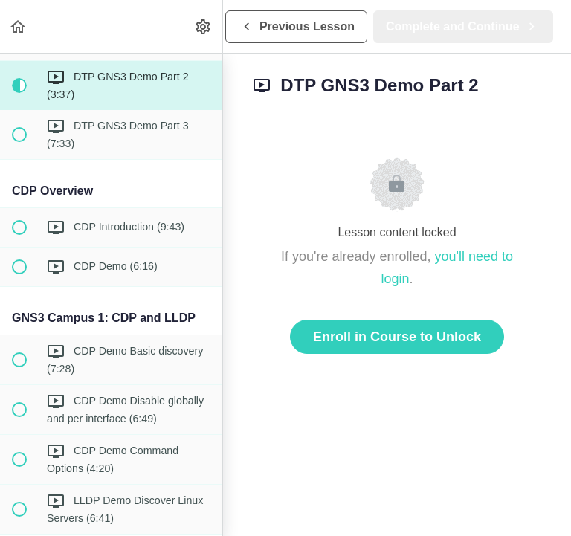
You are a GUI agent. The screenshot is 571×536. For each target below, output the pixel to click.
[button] (18, 26)
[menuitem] (203, 26)
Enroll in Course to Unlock (397, 336)
